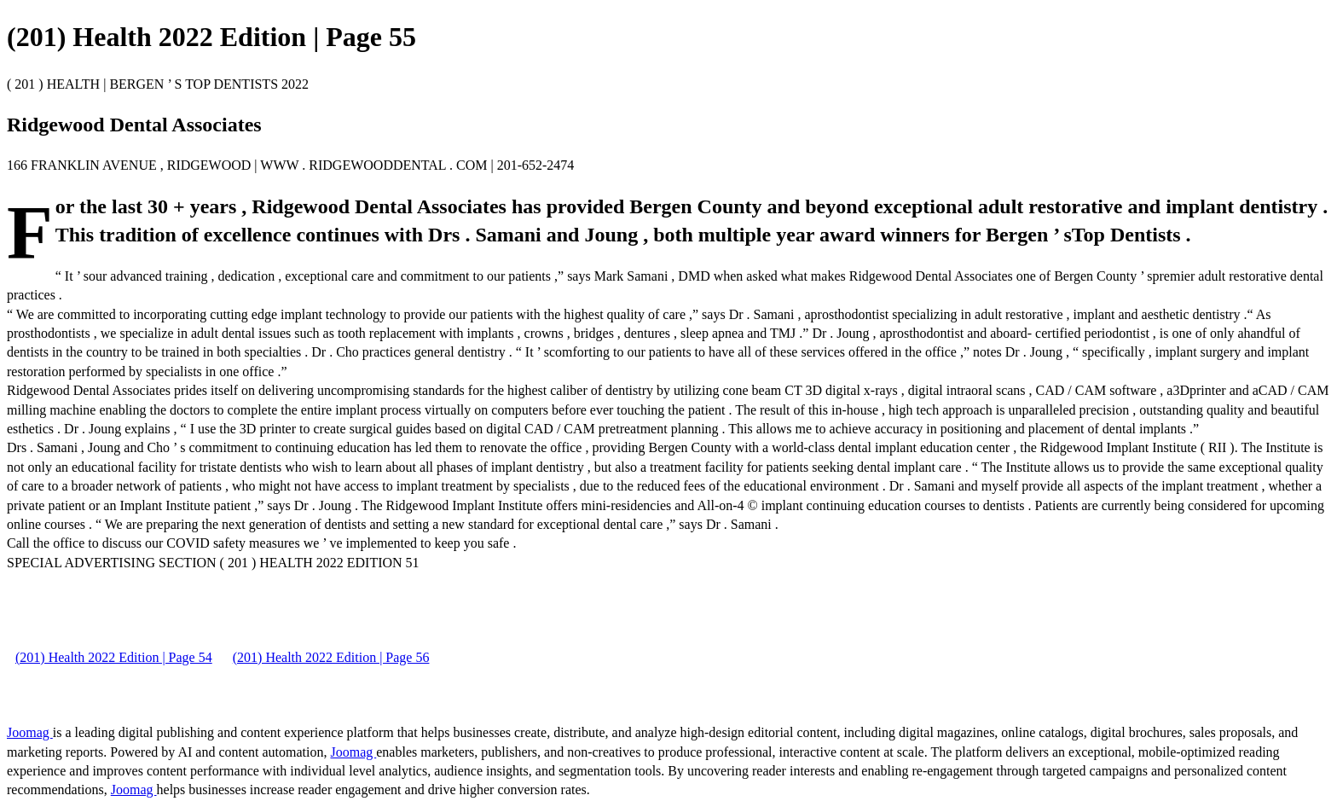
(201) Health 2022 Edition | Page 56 (331, 657)
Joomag (30, 732)
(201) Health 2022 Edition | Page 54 (113, 657)
